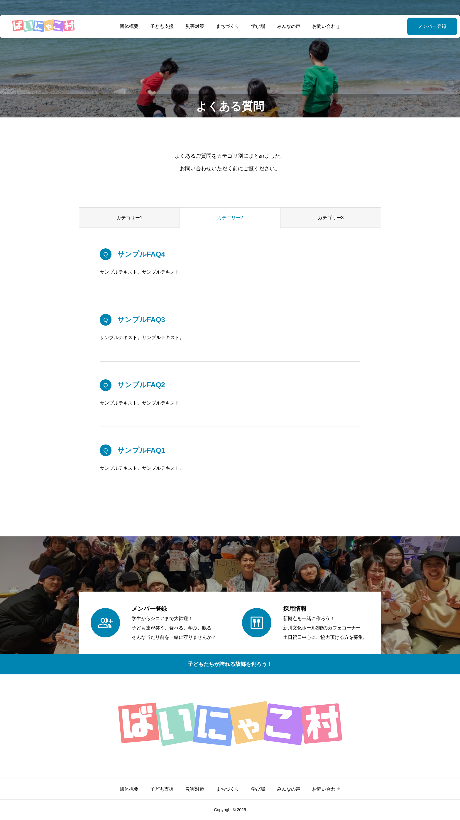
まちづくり (227, 26)
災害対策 (194, 26)
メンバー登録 (417, 26)
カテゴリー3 (331, 217)
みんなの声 (288, 26)
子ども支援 (162, 26)
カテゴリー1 (129, 217)
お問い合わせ (326, 26)
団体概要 (129, 26)
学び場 (258, 26)
